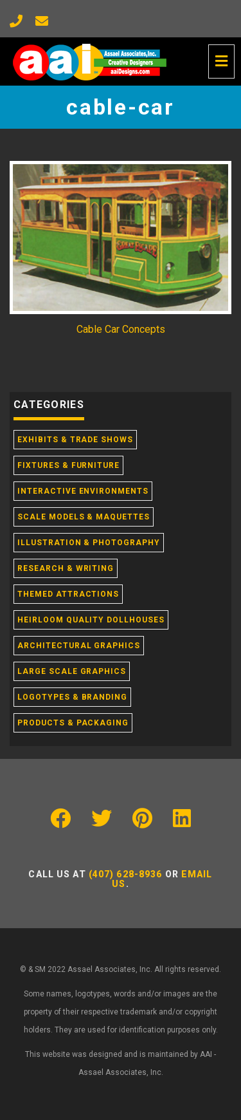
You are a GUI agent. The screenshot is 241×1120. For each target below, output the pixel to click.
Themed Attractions (68, 594)
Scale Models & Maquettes (83, 516)
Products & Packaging (73, 722)
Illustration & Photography (88, 542)
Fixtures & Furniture (68, 465)
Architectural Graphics (78, 645)
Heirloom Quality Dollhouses (91, 619)
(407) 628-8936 (126, 874)
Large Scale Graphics (71, 671)
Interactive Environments (82, 491)
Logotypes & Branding (72, 697)
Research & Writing (65, 568)
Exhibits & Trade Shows (75, 439)
